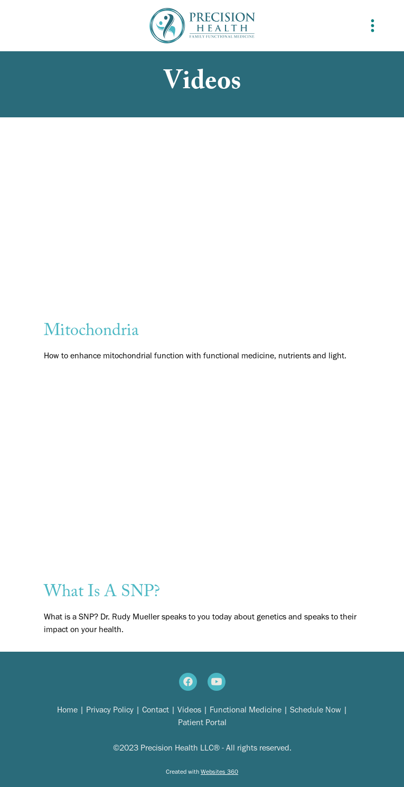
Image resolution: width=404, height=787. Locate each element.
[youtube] (217, 682)
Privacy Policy (110, 710)
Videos (189, 710)
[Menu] (372, 25)
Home (67, 710)
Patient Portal (202, 722)
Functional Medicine (245, 710)
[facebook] (188, 682)
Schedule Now (316, 710)
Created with (202, 771)
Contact (155, 710)
